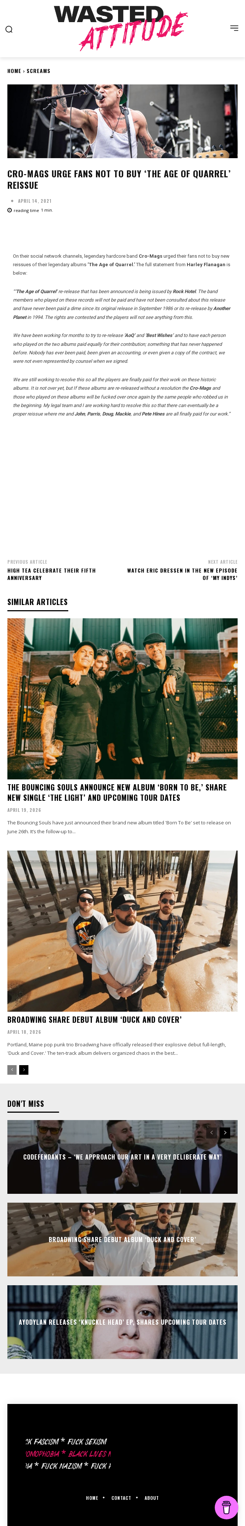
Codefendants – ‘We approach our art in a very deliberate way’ (122, 1156)
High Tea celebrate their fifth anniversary (51, 573)
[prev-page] (12, 1070)
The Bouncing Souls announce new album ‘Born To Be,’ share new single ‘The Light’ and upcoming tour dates (117, 792)
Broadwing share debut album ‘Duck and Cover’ (94, 1019)
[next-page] (23, 1070)
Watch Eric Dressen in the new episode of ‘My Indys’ (182, 573)
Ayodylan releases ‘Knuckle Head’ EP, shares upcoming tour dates (123, 1321)
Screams (39, 70)
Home (14, 70)
